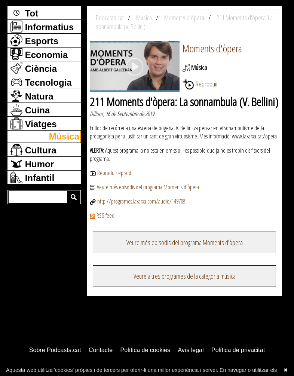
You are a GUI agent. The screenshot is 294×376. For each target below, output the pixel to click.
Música (64, 136)
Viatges (33, 123)
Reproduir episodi (111, 173)
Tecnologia (41, 82)
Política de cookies (145, 350)
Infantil (32, 177)
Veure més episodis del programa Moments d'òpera (144, 187)
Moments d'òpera (212, 48)
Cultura (33, 150)
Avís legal (190, 350)
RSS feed (102, 215)
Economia (39, 54)
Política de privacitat (238, 350)
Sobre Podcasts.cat (55, 350)
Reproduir (200, 83)
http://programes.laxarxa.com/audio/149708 (137, 201)
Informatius (42, 27)
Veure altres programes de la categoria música (185, 276)
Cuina (30, 110)
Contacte (101, 350)
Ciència (33, 68)
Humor (32, 163)
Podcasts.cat (110, 17)
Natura (31, 96)
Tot (24, 13)
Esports (34, 40)
